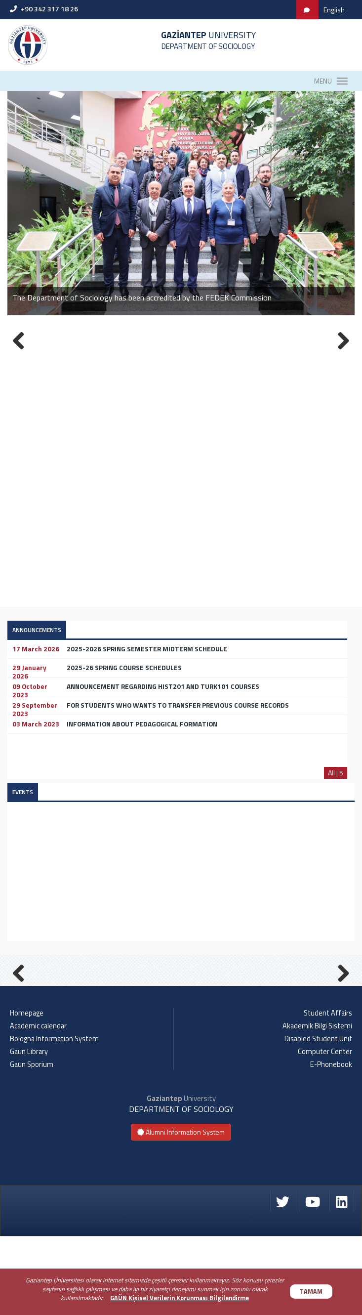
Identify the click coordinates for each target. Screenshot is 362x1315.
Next (340, 1010)
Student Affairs (328, 1091)
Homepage (26, 1091)
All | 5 (335, 772)
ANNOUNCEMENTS (36, 630)
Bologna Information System (54, 1117)
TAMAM (311, 1291)
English (334, 9)
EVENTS (22, 792)
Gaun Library (29, 1130)
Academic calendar (38, 1104)
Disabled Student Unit (318, 1117)
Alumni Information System (181, 1211)
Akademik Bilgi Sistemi (317, 1104)
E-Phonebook (331, 1143)
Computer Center (325, 1130)
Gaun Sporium (31, 1143)
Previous (22, 1010)
